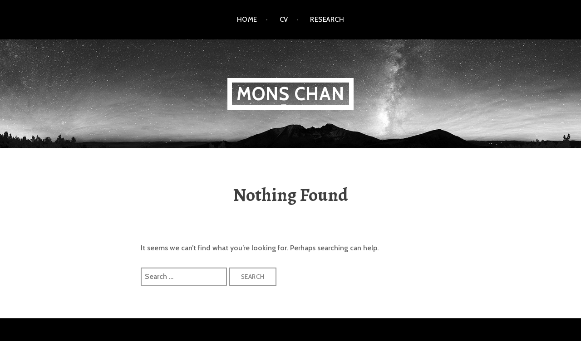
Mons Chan (290, 94)
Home (247, 19)
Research (327, 19)
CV (284, 19)
